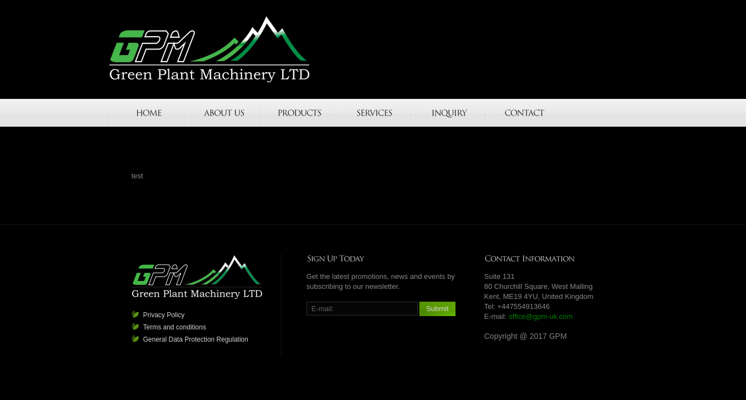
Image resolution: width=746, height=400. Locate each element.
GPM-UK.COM (210, 49)
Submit (437, 308)
